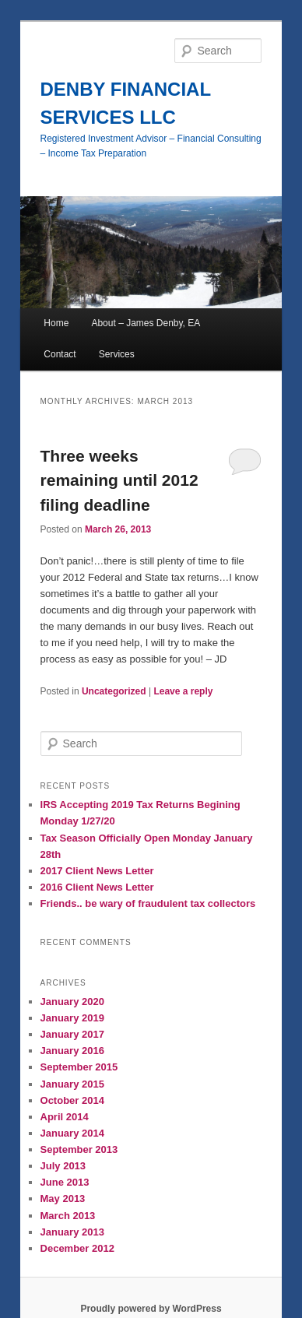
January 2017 (72, 1034)
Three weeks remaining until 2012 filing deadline (119, 480)
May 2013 (63, 1198)
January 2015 (72, 1084)
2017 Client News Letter (97, 871)
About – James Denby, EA (145, 323)
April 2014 (64, 1117)
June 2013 (65, 1182)
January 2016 (72, 1050)
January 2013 (72, 1232)
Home (56, 323)
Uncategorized (114, 691)
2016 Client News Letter (97, 887)
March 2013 (68, 1215)
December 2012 (77, 1248)
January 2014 (72, 1133)
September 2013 (79, 1149)
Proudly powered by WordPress (150, 1308)
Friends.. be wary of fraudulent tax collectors (148, 903)
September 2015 (79, 1067)
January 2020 (72, 1001)
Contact (60, 354)
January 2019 (72, 1018)
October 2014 (72, 1100)
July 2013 (63, 1166)
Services (117, 354)
